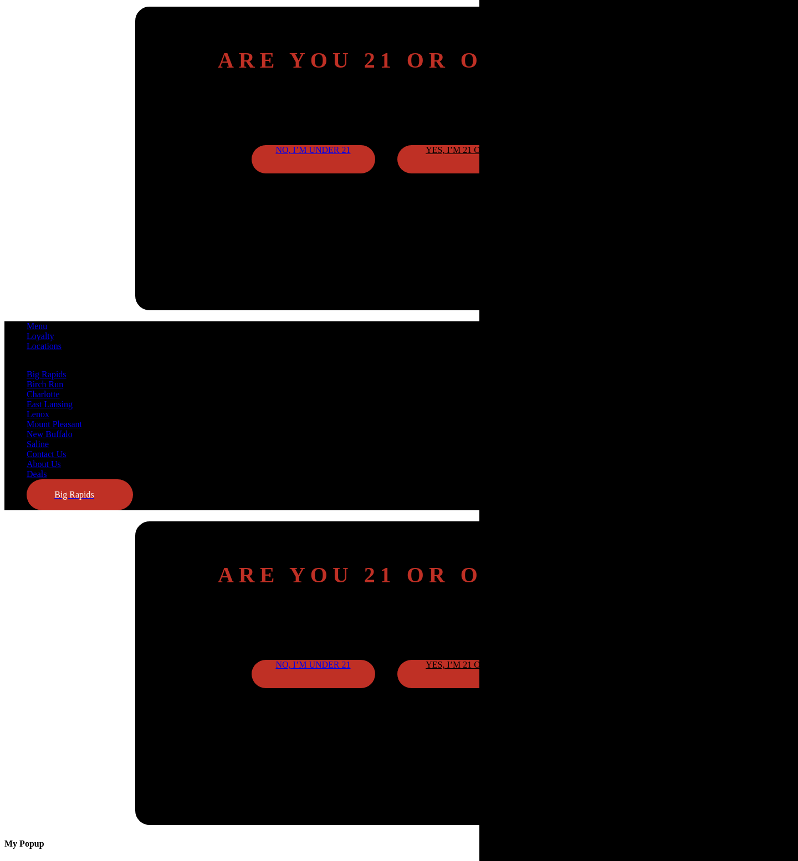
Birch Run (45, 384)
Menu (37, 326)
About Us (44, 464)
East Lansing (50, 404)
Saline (38, 444)
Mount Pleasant (54, 424)
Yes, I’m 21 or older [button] (472, 150)
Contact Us (46, 454)
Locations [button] (44, 346)
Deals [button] (37, 474)
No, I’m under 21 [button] (312, 150)
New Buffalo (50, 434)
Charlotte (43, 394)
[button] (80, 494)
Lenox (38, 414)
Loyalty (40, 336)
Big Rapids (46, 374)
